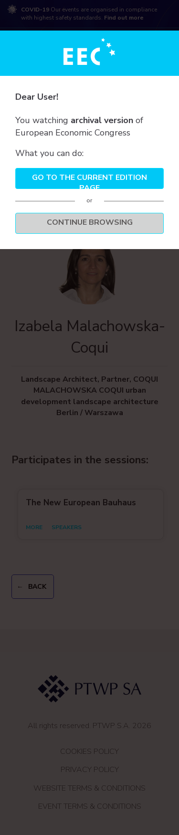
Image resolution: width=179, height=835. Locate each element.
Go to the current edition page (89, 180)
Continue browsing (90, 222)
